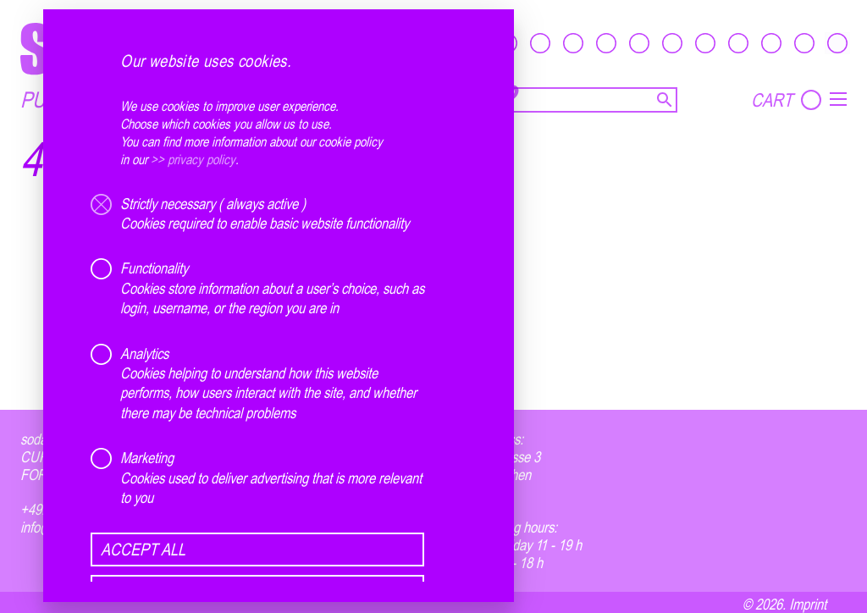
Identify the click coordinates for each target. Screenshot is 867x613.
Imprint (807, 603)
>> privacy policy (193, 159)
